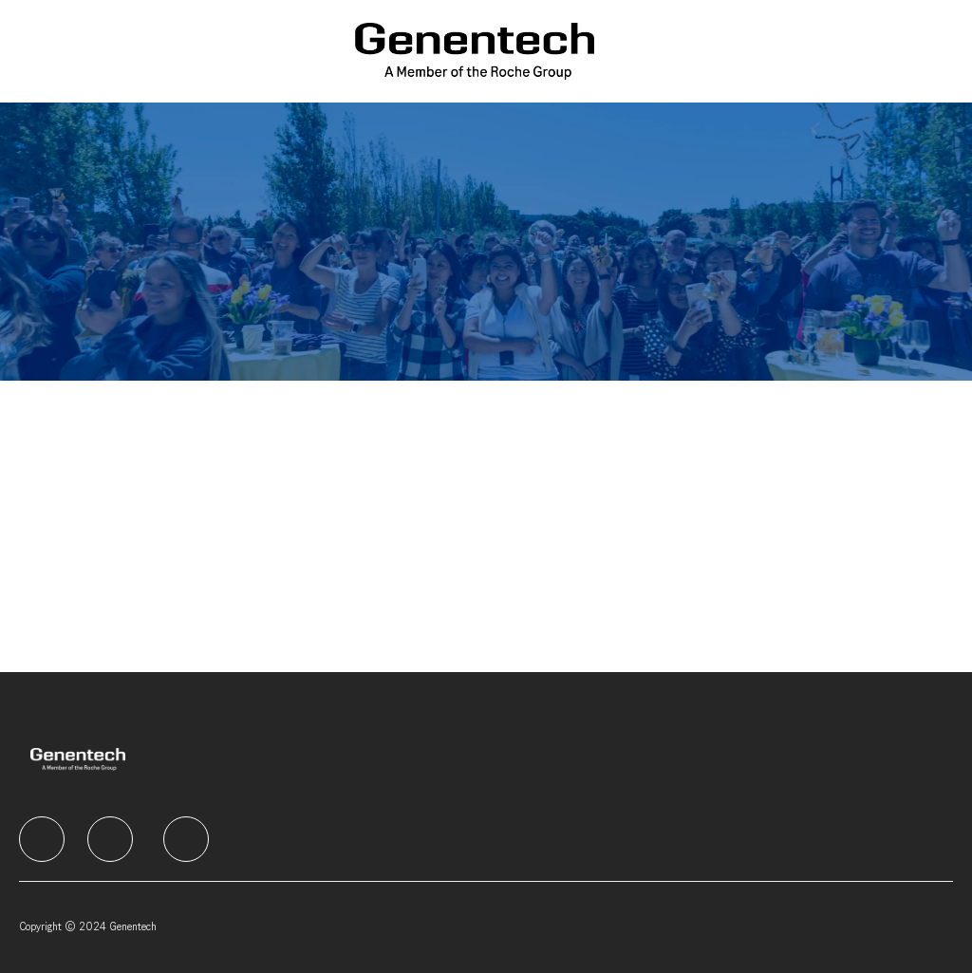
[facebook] (42, 839)
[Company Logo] (475, 51)
